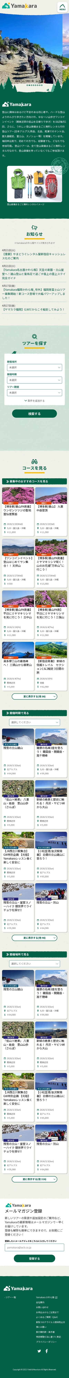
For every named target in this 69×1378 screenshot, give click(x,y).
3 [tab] (31, 85)
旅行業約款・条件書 (45, 1331)
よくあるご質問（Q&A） (47, 1317)
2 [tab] (29, 85)
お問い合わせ (42, 1307)
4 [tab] (33, 85)
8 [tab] (42, 85)
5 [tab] (35, 85)
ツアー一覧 (11, 1297)
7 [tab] (40, 85)
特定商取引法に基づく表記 (48, 1336)
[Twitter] (39, 1351)
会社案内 (40, 1302)
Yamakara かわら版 (45, 1297)
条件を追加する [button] (36, 400)
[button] (62, 7)
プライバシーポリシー (46, 1341)
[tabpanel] (34, 49)
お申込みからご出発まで (47, 1312)
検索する (34, 413)
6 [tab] (38, 85)
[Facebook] (47, 1351)
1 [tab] (27, 85)
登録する (34, 1258)
